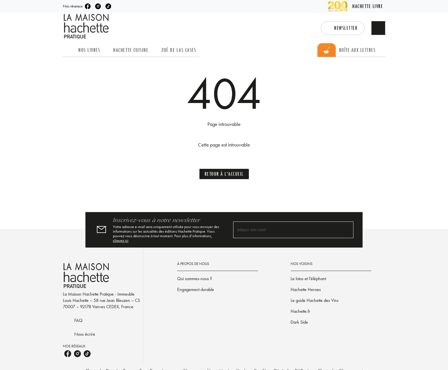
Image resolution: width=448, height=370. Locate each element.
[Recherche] (378, 28)
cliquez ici (120, 240)
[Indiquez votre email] (286, 229)
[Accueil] (87, 26)
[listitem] (88, 6)
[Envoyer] (346, 230)
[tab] (69, 50)
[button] (343, 28)
